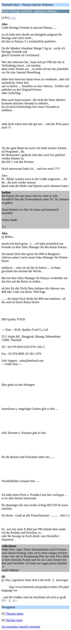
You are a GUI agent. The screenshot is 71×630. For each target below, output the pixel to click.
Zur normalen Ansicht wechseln (21, 626)
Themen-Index (14, 613)
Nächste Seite (14, 620)
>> (14, 17)
